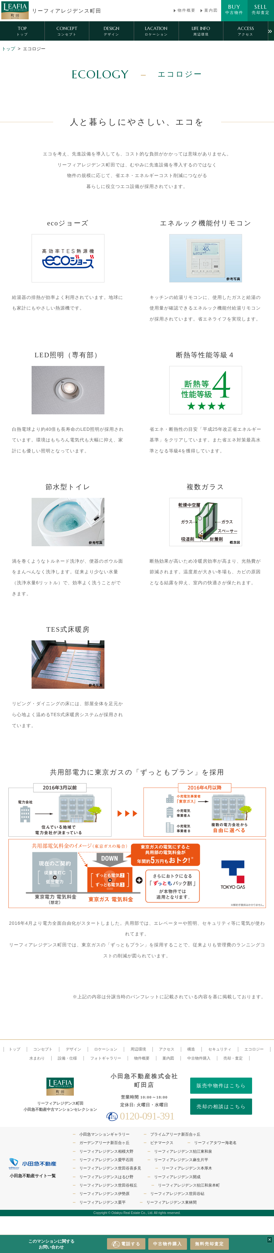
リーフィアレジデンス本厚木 (187, 1168)
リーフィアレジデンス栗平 (102, 1202)
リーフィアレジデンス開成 (177, 1177)
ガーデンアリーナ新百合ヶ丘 (104, 1142)
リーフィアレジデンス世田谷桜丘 (108, 1185)
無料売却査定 (209, 1243)
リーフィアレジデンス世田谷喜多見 (110, 1168)
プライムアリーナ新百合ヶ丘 (175, 1134)
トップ (8, 48)
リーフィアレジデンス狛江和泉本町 (189, 1185)
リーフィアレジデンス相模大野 (106, 1151)
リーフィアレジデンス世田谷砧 (177, 1193)
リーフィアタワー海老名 (215, 1142)
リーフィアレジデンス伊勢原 (104, 1193)
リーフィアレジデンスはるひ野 (106, 1177)
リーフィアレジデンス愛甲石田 (106, 1160)
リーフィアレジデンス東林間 (171, 1202)
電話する (126, 1244)
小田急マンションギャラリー (104, 1134)
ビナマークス (161, 1142)
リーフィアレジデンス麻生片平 (181, 1160)
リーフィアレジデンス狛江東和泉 (183, 1151)
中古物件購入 (167, 1243)
